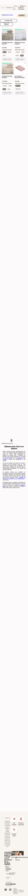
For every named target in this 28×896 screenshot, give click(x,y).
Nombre (8, 873)
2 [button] (13, 433)
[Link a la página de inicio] (2, 7)
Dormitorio (9, 7)
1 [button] (11, 433)
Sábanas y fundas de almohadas (21, 7)
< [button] (9, 433)
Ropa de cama (15, 7)
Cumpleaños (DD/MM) (12, 873)
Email (7, 878)
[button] (8, 13)
